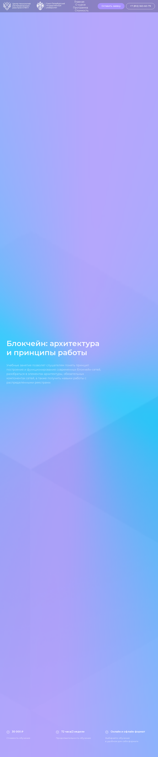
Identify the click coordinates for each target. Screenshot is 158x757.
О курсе (80, 4)
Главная (79, 1)
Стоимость (82, 10)
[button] (111, 6)
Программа (80, 7)
